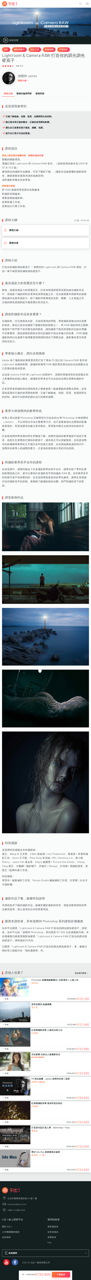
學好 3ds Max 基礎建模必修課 (45, 1152)
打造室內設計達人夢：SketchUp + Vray (50, 1128)
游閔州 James (38, 1082)
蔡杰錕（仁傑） (39, 1155)
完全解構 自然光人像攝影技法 (45, 1055)
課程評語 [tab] (40, 94)
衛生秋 (34, 983)
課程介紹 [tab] (8, 94)
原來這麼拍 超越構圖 (41, 1004)
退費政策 (52, 1237)
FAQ (49, 1243)
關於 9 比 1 (7, 1227)
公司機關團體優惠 (10, 1232)
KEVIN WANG (37, 1057)
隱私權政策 (53, 1227)
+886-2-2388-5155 (13, 1210)
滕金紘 (34, 1131)
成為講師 (6, 1237)
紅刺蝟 (34, 1033)
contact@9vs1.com (14, 1204)
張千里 (34, 1007)
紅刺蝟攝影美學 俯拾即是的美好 (46, 1103)
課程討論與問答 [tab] (24, 94)
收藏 (5, 999)
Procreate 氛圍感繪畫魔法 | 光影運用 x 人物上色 (54, 980)
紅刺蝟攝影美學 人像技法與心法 (46, 1030)
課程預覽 (10, 40)
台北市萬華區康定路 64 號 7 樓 (19, 1198)
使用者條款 (53, 1232)
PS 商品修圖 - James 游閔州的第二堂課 (50, 1079)
